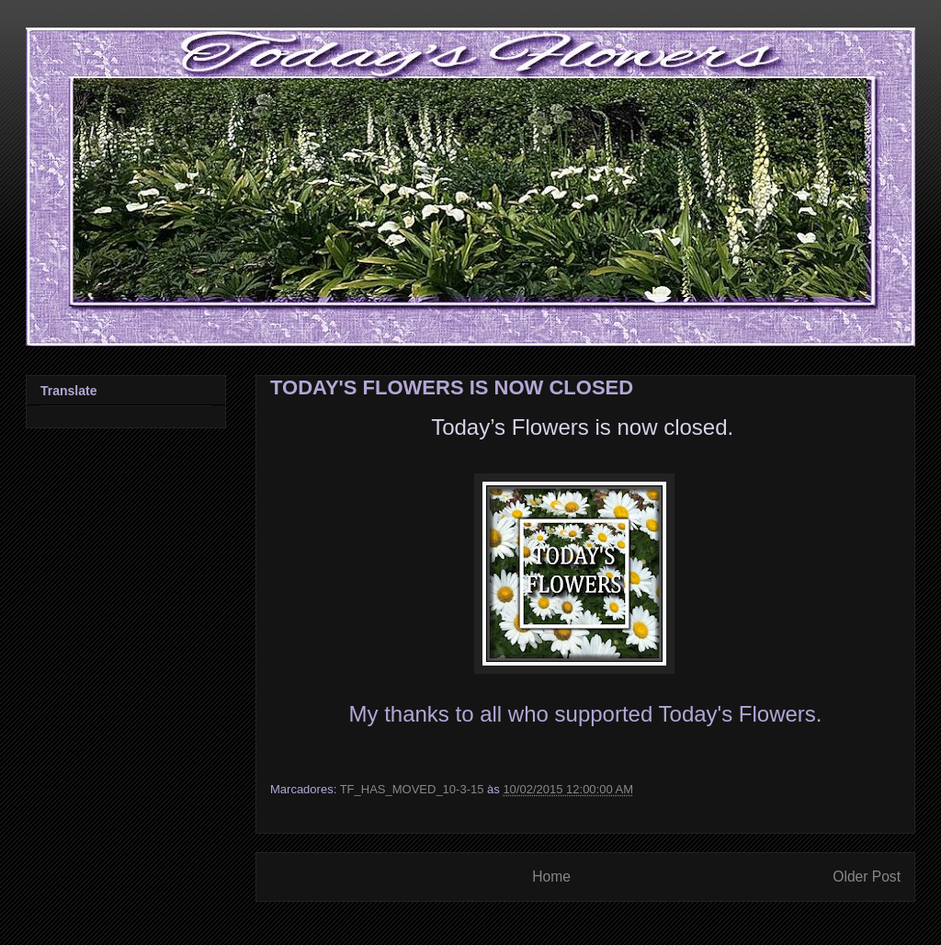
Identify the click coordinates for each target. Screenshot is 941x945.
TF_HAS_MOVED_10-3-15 (412, 789)
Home (551, 876)
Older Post (867, 876)
